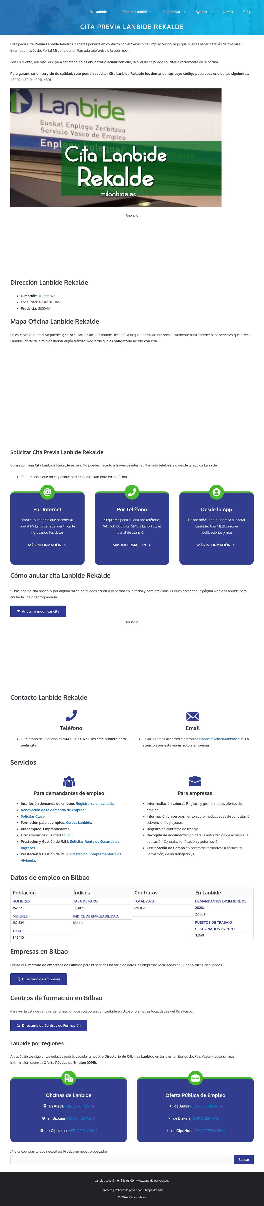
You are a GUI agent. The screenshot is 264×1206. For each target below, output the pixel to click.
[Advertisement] (132, 247)
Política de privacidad (129, 1190)
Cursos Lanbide (78, 822)
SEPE (68, 835)
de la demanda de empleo (53, 810)
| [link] (153, 1190)
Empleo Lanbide (140, 11)
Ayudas (207, 11)
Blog (247, 12)
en (71, 1106)
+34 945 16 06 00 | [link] (124, 1180)
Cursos (228, 12)
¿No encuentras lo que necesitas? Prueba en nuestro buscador (58, 1151)
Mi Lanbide (103, 11)
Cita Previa (177, 11)
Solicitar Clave (33, 816)
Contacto (106, 1190)
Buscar (243, 1159)
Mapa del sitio (154, 1190)
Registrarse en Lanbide (95, 803)
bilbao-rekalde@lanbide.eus (221, 739)
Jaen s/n (49, 296)
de (198, 1106)
